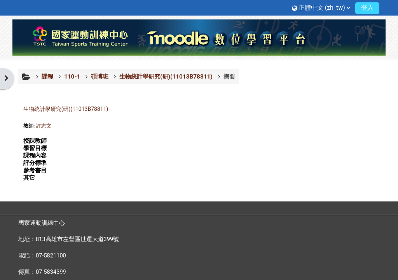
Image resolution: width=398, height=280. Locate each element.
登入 (367, 7)
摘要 (229, 76)
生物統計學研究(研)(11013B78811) (65, 109)
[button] (320, 8)
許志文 (43, 126)
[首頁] (199, 36)
